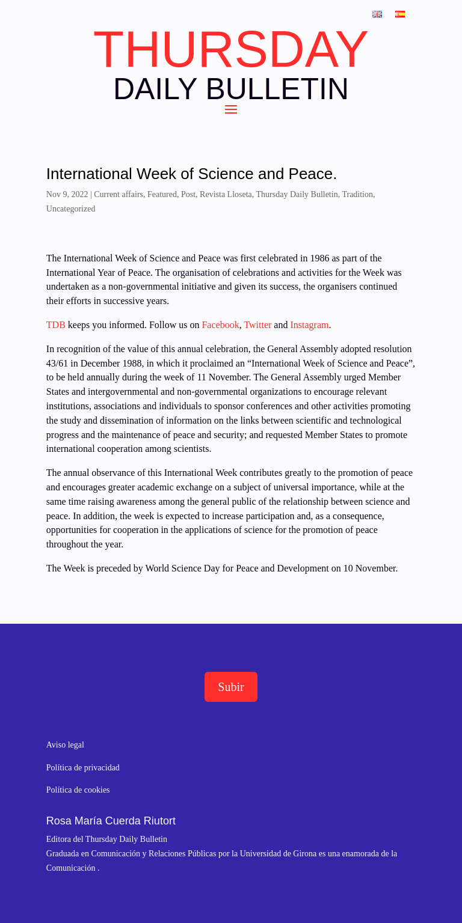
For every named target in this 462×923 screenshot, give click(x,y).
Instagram (309, 325)
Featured (162, 194)
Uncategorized (71, 208)
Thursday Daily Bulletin (297, 194)
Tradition (357, 194)
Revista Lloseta (226, 194)
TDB (56, 325)
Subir (231, 686)
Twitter (259, 325)
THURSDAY (231, 49)
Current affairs (118, 194)
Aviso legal (65, 744)
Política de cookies (78, 789)
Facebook (219, 325)
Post (188, 194)
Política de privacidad (83, 767)
